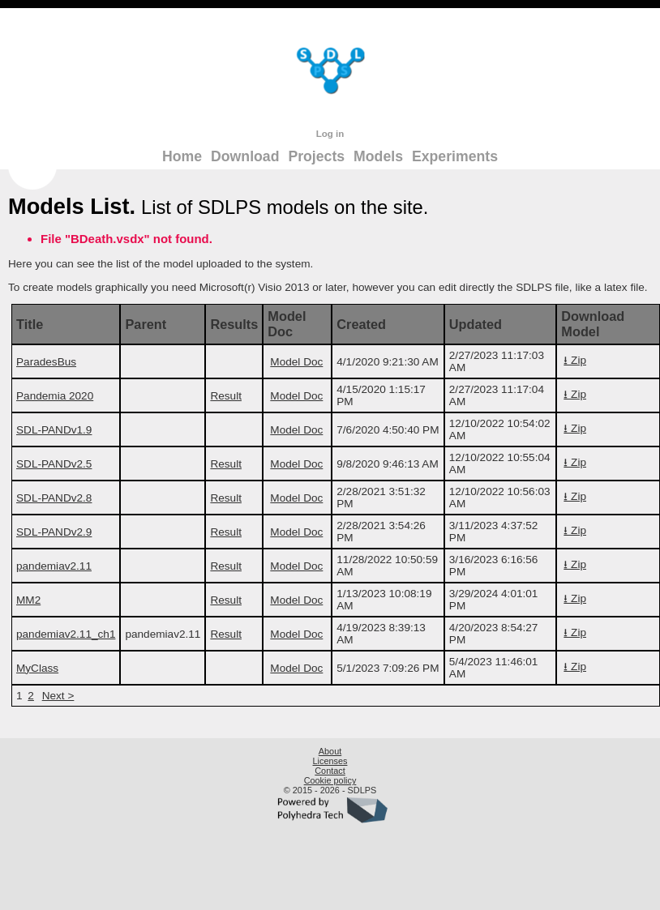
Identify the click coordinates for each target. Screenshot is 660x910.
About (330, 751)
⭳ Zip (575, 360)
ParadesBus (46, 362)
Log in (330, 134)
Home (182, 156)
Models (378, 156)
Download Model (592, 324)
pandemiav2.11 (54, 566)
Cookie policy (330, 780)
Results (234, 324)
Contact (330, 770)
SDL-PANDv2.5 (54, 464)
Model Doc (287, 324)
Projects (316, 156)
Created (361, 324)
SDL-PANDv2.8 (54, 498)
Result (226, 396)
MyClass (37, 668)
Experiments (455, 156)
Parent (145, 324)
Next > (58, 696)
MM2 (28, 600)
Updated (475, 324)
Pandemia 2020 (54, 396)
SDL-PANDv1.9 (54, 430)
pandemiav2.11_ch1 (65, 634)
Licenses (330, 761)
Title (29, 324)
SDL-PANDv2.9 (54, 532)
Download (245, 156)
